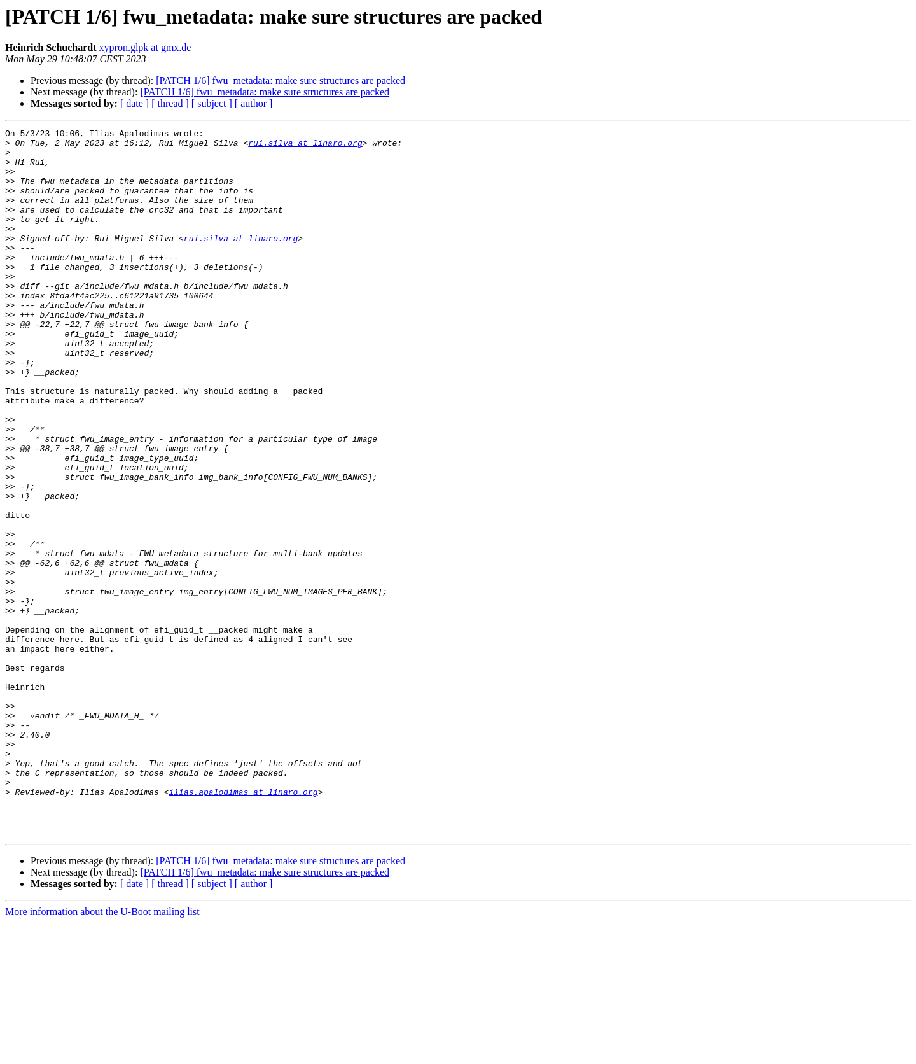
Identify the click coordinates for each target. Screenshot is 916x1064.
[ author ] (254, 103)
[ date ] (134, 103)
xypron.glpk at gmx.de (145, 47)
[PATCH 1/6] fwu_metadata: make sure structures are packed (280, 80)
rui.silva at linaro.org (305, 146)
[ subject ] (211, 103)
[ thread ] (170, 103)
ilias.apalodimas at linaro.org (243, 925)
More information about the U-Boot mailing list (102, 1052)
